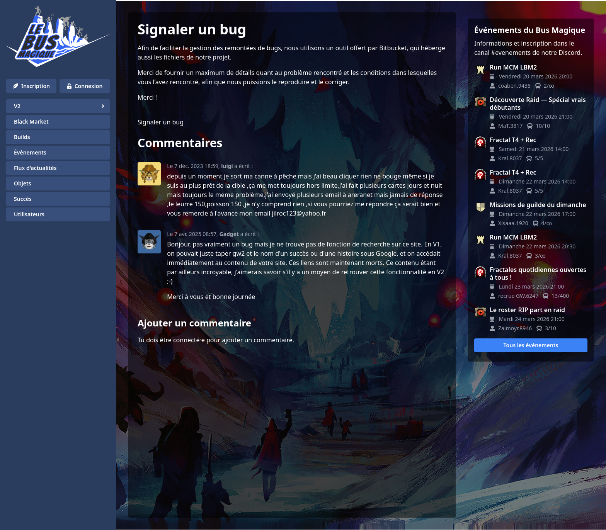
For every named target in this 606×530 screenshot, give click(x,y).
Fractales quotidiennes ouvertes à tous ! (538, 273)
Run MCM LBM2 (513, 67)
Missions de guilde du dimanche (538, 204)
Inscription (31, 86)
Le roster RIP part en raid (527, 310)
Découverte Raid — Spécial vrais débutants (538, 103)
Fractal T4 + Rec (513, 140)
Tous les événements (531, 345)
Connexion (85, 86)
